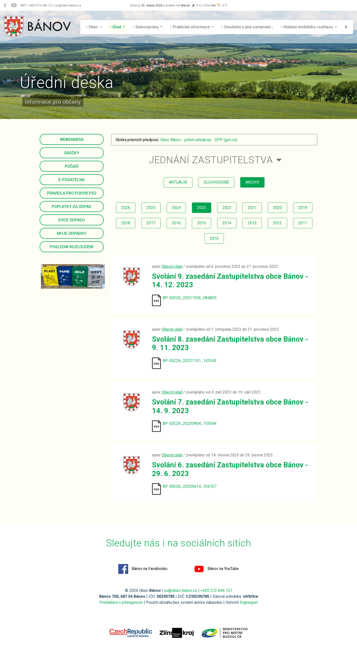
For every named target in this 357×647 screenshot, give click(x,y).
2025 (151, 207)
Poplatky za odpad (71, 206)
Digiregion (249, 602)
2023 (201, 207)
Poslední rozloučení (71, 246)
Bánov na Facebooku (142, 569)
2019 (302, 207)
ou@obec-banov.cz (180, 590)
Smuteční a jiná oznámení (247, 27)
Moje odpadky (71, 233)
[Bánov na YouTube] (14, 5)
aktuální (178, 182)
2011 (302, 223)
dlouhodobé (216, 182)
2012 (277, 223)
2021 (252, 207)
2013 (252, 223)
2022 (226, 207)
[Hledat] (346, 27)
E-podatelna (72, 179)
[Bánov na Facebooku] (5, 5)
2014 (226, 223)
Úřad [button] (116, 27)
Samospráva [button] (146, 27)
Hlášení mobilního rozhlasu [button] (307, 27)
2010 (214, 238)
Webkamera (72, 139)
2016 (176, 223)
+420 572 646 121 (216, 590)
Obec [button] (92, 27)
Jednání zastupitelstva (211, 159)
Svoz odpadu (71, 220)
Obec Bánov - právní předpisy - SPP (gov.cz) (198, 139)
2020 (277, 207)
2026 (125, 207)
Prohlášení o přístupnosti (121, 602)
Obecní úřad (172, 266)
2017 (151, 223)
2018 (125, 223)
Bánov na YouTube (216, 569)
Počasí (71, 166)
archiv (252, 182)
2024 (176, 207)
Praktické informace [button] (190, 27)
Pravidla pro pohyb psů (71, 193)
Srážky (71, 153)
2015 (201, 223)
